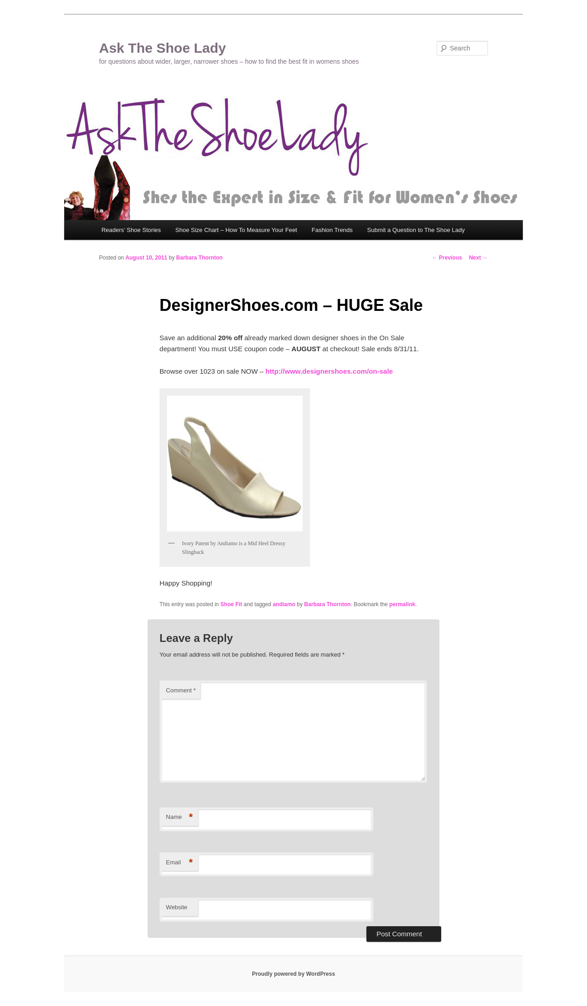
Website (177, 907)
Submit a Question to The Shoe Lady (416, 230)
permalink (402, 604)
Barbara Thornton (199, 257)
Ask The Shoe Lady (162, 47)
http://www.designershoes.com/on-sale (329, 371)
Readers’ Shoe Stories (131, 230)
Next (478, 257)
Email (179, 862)
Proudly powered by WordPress (293, 974)
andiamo (284, 604)
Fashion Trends (332, 230)
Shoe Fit (231, 604)
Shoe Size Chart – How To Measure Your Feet (236, 230)
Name (179, 817)
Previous (447, 257)
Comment (181, 690)
